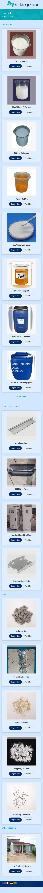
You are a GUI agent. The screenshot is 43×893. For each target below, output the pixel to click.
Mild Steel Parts (21, 489)
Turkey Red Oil (22, 199)
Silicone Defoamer (21, 153)
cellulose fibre (21, 631)
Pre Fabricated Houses (22, 866)
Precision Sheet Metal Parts (21, 535)
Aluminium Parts (21, 443)
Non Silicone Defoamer (21, 107)
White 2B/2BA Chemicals (21, 336)
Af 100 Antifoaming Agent (21, 382)
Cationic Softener (21, 61)
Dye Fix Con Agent (21, 291)
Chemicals (7, 24)
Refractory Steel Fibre (21, 814)
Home (4, 16)
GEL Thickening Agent (21, 245)
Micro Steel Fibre (21, 723)
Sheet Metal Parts (10, 406)
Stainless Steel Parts (21, 581)
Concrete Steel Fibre (21, 677)
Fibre (4, 594)
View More (28, 66)
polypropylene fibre (21, 769)
